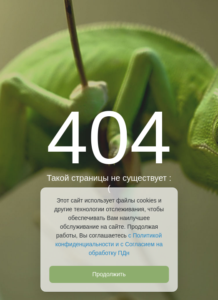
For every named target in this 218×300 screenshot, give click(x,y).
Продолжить (108, 274)
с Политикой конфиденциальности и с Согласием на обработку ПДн (109, 244)
